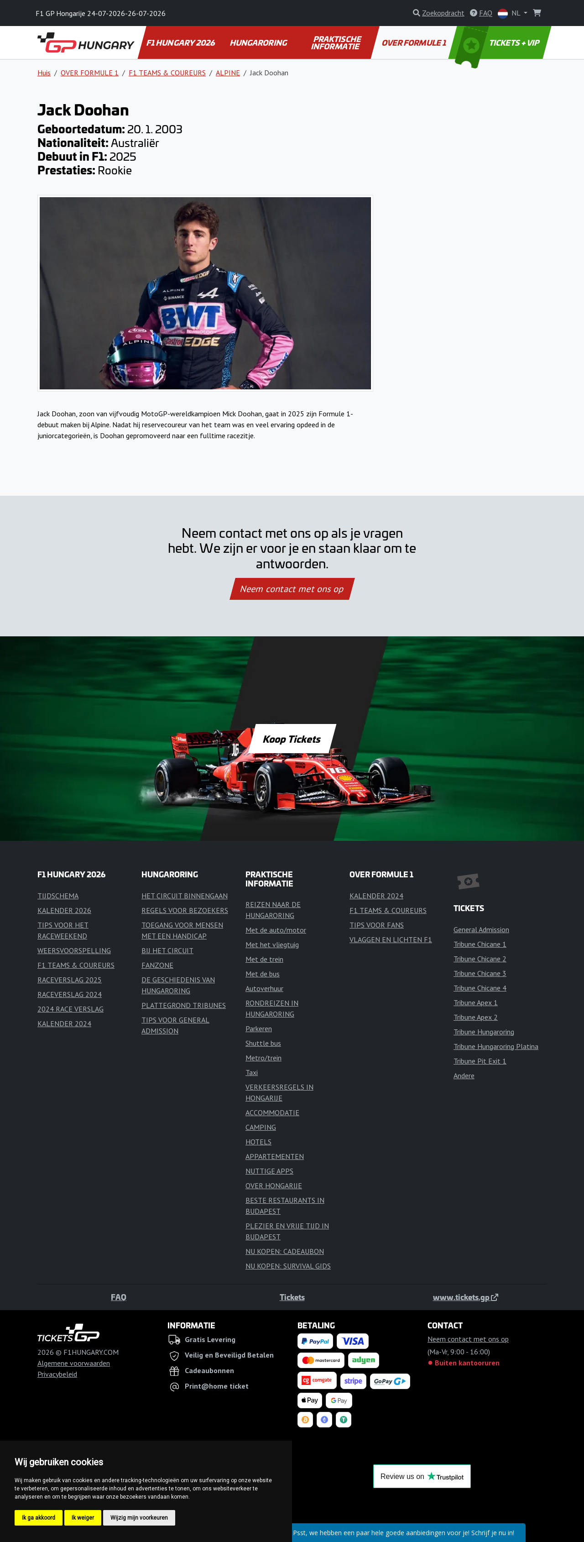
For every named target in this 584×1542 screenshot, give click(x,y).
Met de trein (264, 959)
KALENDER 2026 (64, 910)
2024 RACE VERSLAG (70, 1008)
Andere (464, 1075)
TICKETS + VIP (498, 42)
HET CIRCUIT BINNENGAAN (184, 895)
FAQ (118, 1296)
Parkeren (258, 1028)
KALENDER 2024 (64, 1023)
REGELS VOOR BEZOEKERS (184, 910)
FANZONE (157, 965)
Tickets (292, 1296)
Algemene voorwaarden (73, 1363)
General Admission (481, 929)
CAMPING (260, 1127)
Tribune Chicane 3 (480, 973)
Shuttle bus (263, 1043)
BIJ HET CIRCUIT (167, 950)
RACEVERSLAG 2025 (69, 979)
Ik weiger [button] (83, 1518)
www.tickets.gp (465, 1296)
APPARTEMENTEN (274, 1156)
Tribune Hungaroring (484, 1031)
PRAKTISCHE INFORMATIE (336, 42)
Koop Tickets (292, 738)
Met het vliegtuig (272, 944)
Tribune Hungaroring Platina (496, 1046)
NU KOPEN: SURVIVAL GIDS (288, 1265)
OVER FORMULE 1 (414, 42)
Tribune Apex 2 (476, 1017)
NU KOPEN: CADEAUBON (284, 1251)
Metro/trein (263, 1057)
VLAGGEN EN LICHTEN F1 (390, 939)
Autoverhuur (264, 988)
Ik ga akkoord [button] (38, 1518)
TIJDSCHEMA (57, 895)
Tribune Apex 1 (476, 1002)
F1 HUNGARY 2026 (181, 42)
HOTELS (258, 1141)
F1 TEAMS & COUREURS (167, 72)
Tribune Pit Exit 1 (480, 1060)
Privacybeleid (57, 1374)
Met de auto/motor (275, 929)
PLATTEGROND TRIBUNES (183, 1005)
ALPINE (228, 72)
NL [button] (510, 13)
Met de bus (262, 973)
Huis (44, 72)
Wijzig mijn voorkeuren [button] (139, 1518)
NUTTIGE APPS (269, 1170)
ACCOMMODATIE (272, 1112)
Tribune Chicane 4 (480, 987)
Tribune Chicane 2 (480, 958)
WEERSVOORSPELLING (74, 950)
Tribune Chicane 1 (480, 944)
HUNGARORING (259, 42)
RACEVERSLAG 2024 (69, 994)
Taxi (251, 1072)
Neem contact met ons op (292, 589)
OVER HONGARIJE (273, 1185)
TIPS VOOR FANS (376, 924)
